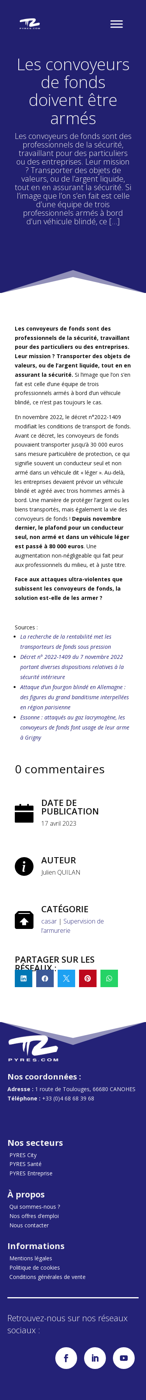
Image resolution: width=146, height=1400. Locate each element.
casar (49, 921)
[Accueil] (29, 23)
